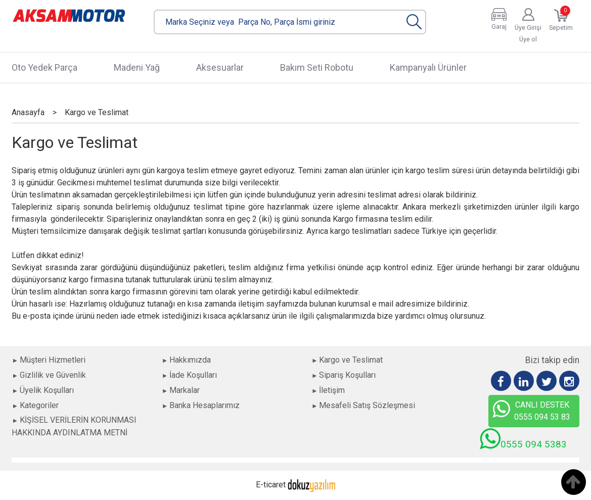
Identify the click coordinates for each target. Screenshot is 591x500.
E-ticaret (271, 484)
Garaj (499, 26)
